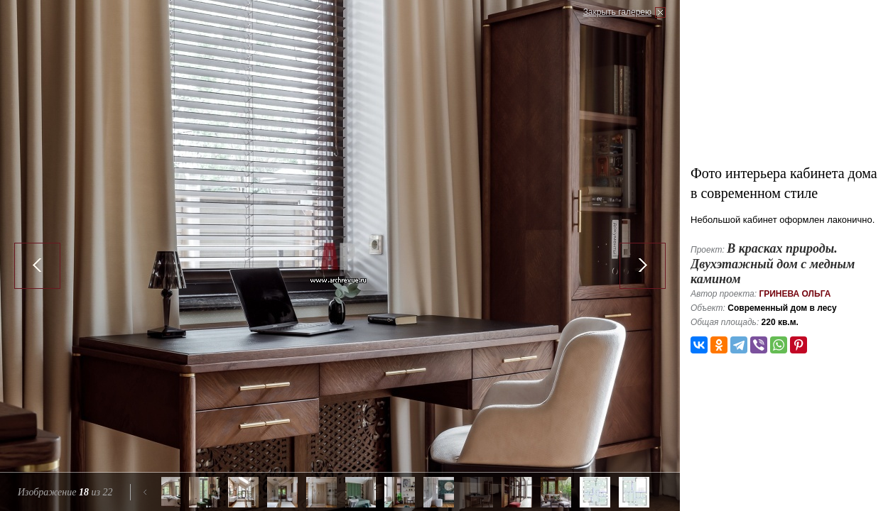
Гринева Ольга (794, 294)
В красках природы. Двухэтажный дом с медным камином (773, 263)
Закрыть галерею (617, 12)
